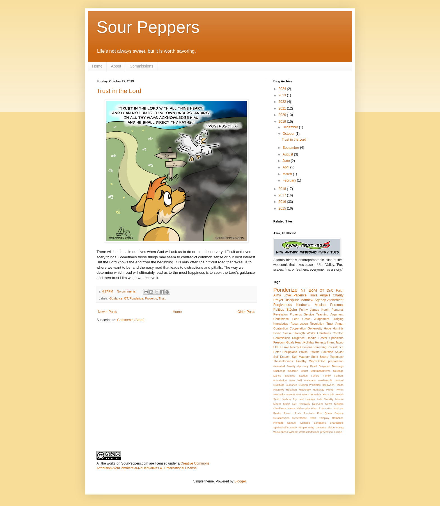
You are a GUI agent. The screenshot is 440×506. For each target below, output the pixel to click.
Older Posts (246, 312)
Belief (313, 366)
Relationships (281, 417)
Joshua (286, 399)
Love (287, 295)
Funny (303, 309)
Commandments (320, 370)
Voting (339, 427)
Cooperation (298, 328)
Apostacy (302, 366)
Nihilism (338, 403)
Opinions (306, 347)
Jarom (305, 394)
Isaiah (277, 333)
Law (301, 399)
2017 (283, 195)
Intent (330, 342)
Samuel (292, 422)
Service (309, 314)
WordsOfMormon (309, 431)
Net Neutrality (301, 403)
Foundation (280, 380)
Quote (328, 413)
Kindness (303, 305)
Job (332, 394)
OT (126, 298)
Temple (302, 427)
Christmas (324, 333)
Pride (298, 413)
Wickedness (280, 431)
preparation (335, 361)
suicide (338, 431)
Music (286, 403)
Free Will (295, 380)
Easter (322, 338)
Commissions (141, 66)
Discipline (292, 300)
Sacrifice (327, 352)
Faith (339, 291)
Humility (338, 328)
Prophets (309, 413)
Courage (338, 370)
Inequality (279, 394)
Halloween (328, 384)
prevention (326, 431)
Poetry (277, 413)
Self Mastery (301, 356)
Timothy (301, 361)
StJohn (292, 310)
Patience (300, 295)
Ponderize (136, 298)
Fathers (338, 375)
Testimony (336, 356)
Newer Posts (107, 312)
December (291, 127)
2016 (283, 202)
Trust (162, 298)
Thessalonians (283, 361)
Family (327, 375)
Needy (294, 347)
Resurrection (299, 323)
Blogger (240, 481)
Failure (315, 375)
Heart (298, 342)
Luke (286, 347)
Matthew (307, 300)
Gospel (339, 380)
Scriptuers (320, 422)
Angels (325, 295)
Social (287, 333)
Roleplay (324, 417)
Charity (338, 295)
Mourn (277, 403)
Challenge (279, 370)
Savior (339, 352)
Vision (331, 427)
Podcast (338, 408)
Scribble (305, 422)
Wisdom (293, 431)
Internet (290, 394)
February (290, 180)
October (289, 134)
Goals (290, 342)
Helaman (291, 389)
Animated (279, 366)
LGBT (277, 347)
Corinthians (281, 319)
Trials (313, 295)
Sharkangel (336, 422)
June (287, 161)
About (116, 66)
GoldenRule (325, 380)
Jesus (325, 394)
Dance (277, 375)
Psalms (314, 352)
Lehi (319, 399)
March (288, 174)
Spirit (314, 356)
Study (293, 427)
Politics (278, 310)
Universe (320, 427)
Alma (277, 295)
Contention (280, 328)
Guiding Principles (309, 384)
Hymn (339, 389)
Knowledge (280, 323)
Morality (328, 399)
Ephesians (336, 338)
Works (311, 333)
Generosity (315, 328)
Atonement (335, 300)
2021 (283, 108)
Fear (295, 319)
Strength (299, 333)
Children (293, 370)
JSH (298, 394)
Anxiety (291, 366)
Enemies (290, 375)
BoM (313, 290)
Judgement (321, 319)
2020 (283, 115)
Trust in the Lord (119, 90)
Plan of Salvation (322, 408)
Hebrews (278, 389)
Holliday (308, 342)
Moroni (339, 399)
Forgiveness (282, 305)
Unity (311, 427)
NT (303, 290)
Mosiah (320, 305)
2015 (283, 208)
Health (339, 384)
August (288, 154)
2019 (283, 122)
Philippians (290, 352)
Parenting (319, 347)
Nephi (325, 309)
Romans (278, 422)
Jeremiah (315, 394)
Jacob (339, 342)
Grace (306, 319)
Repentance (299, 417)
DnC (330, 291)
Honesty (320, 342)
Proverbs (151, 298)
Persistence (335, 347)
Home (97, 66)
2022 (283, 102)
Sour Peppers (148, 27)
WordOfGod (317, 361)
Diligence (298, 338)
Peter (277, 352)
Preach (288, 413)
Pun (319, 413)
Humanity (318, 389)
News (328, 403)
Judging (338, 319)
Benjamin (324, 366)
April (286, 167)
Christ (304, 370)
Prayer (278, 300)
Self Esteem (281, 356)
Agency (320, 300)
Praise (303, 352)
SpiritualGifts (280, 427)
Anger (339, 323)
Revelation (317, 323)
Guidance (115, 298)
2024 (283, 89)
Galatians (310, 380)
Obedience (279, 408)
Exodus (303, 375)
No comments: (127, 291)
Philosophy (303, 408)
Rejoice (338, 413)
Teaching (322, 314)
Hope (327, 328)
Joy (295, 399)
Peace (291, 408)
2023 (283, 95)
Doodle (311, 338)
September (291, 148)
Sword (324, 356)
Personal (336, 305)
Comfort (338, 333)
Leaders (310, 399)
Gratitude (278, 384)
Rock (313, 417)
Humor (330, 389)
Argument (336, 314)
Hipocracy (305, 389)
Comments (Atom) (130, 320)
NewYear (317, 403)
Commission (281, 338)
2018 (283, 189)
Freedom (279, 342)
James (314, 309)
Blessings (337, 366)
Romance (337, 417)
